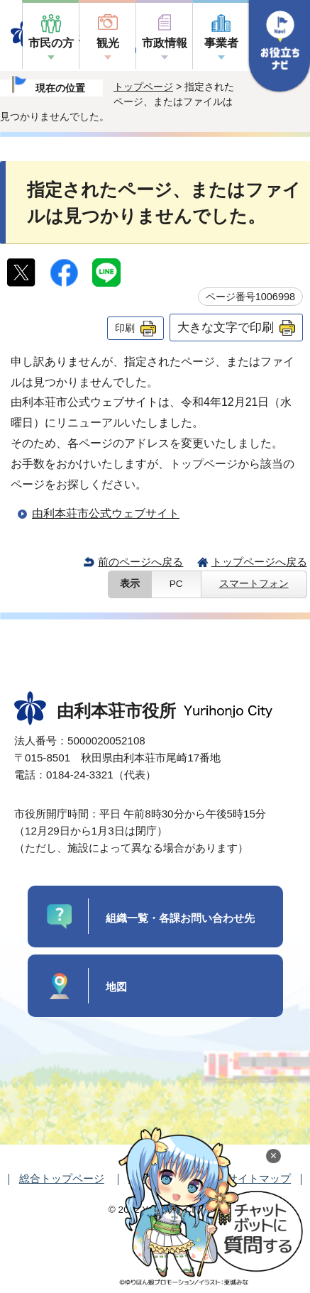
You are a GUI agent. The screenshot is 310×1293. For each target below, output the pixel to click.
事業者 (221, 43)
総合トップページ (61, 1178)
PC (176, 583)
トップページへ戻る (259, 562)
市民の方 (51, 43)
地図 (116, 987)
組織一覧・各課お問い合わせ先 (180, 918)
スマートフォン (254, 583)
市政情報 (164, 43)
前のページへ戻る (140, 562)
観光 (107, 43)
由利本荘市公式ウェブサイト (105, 513)
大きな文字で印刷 (225, 327)
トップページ (143, 86)
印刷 (125, 328)
